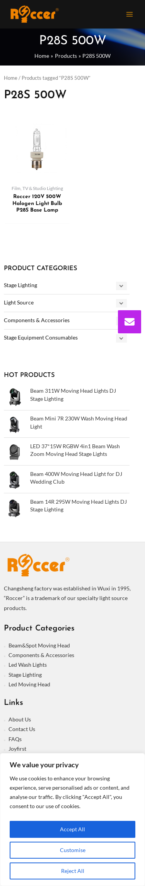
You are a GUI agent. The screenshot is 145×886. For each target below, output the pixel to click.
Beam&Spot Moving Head (39, 645)
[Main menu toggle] (129, 14)
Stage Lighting (20, 285)
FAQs (15, 739)
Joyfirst (17, 748)
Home (10, 78)
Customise (72, 850)
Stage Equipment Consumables (41, 337)
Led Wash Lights (28, 664)
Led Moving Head (29, 684)
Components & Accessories (37, 320)
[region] (72, 819)
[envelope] (129, 321)
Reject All (72, 871)
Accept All (72, 829)
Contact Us (22, 729)
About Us (20, 719)
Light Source (19, 302)
